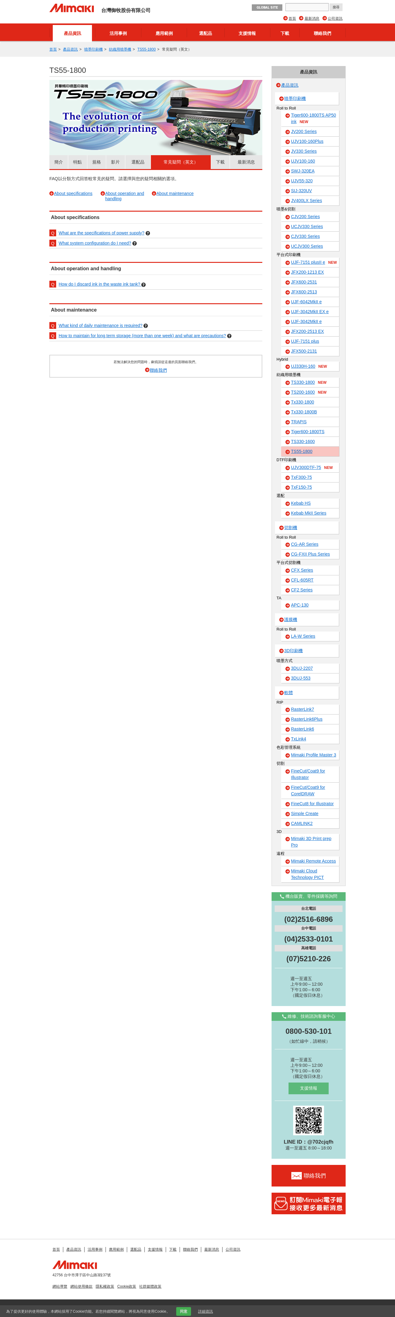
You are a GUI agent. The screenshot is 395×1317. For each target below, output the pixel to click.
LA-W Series (303, 636)
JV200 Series (304, 131)
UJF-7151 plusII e (314, 262)
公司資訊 (335, 18)
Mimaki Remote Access (313, 861)
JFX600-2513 (304, 291)
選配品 (205, 33)
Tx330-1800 (302, 402)
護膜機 (290, 619)
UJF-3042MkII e (306, 321)
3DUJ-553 (300, 678)
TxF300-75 (301, 477)
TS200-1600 (308, 392)
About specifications (73, 193)
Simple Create (304, 813)
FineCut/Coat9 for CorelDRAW (308, 790)
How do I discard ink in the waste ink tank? (100, 284)
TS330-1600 (303, 441)
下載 (285, 33)
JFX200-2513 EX (307, 331)
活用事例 (118, 33)
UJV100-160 (303, 161)
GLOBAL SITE (267, 8)
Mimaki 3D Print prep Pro (311, 841)
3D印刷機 (293, 650)
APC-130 (300, 605)
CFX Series (302, 570)
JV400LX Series (306, 200)
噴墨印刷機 (93, 49)
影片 (115, 161)
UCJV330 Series (307, 226)
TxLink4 (298, 738)
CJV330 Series (305, 236)
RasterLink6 (302, 729)
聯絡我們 (322, 33)
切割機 (290, 527)
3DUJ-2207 (302, 668)
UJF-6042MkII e (306, 301)
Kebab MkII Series (308, 513)
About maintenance (175, 193)
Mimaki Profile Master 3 (313, 754)
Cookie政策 (126, 1286)
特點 (77, 161)
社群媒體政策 (150, 1286)
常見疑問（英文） (181, 161)
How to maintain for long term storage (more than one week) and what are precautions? (142, 335)
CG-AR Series (304, 544)
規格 (96, 161)
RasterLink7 (302, 709)
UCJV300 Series (307, 246)
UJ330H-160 (309, 366)
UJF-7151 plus (305, 341)
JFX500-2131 (304, 351)
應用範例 (164, 33)
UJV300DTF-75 (312, 467)
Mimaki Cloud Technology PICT (307, 874)
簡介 (58, 161)
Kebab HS (301, 503)
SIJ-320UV (301, 190)
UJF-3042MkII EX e (310, 311)
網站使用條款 (81, 1286)
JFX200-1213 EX (307, 272)
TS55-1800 (146, 49)
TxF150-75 (301, 487)
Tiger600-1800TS (307, 431)
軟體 (288, 692)
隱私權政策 (105, 1286)
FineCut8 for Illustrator (312, 803)
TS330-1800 (308, 382)
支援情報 (247, 33)
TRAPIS (299, 421)
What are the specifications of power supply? (101, 232)
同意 (183, 1311)
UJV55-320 (302, 180)
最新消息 (312, 18)
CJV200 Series (305, 216)
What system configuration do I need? (95, 243)
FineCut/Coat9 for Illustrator (308, 774)
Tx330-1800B (304, 411)
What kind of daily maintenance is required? (101, 325)
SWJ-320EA (302, 170)
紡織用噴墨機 (120, 49)
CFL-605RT (302, 580)
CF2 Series (302, 589)
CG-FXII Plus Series (310, 554)
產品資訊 (72, 33)
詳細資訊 (205, 1311)
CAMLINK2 (302, 823)
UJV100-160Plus (307, 141)
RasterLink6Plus (306, 719)
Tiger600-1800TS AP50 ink (313, 119)
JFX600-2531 (304, 282)
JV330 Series (304, 151)
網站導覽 (59, 1286)
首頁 (292, 18)
